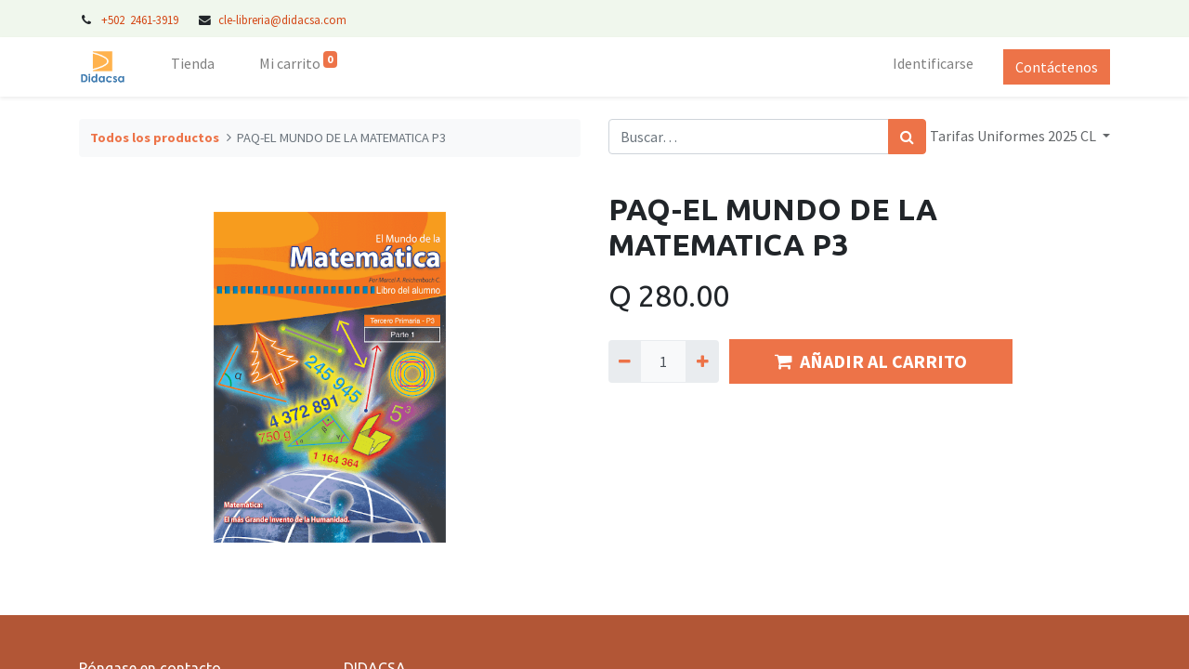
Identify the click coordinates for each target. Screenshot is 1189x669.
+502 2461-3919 (141, 19)
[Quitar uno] (624, 361)
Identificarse (933, 63)
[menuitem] (193, 67)
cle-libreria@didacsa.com (282, 19)
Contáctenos (1056, 67)
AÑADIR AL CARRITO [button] (871, 361)
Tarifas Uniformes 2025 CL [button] (1014, 135)
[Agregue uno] (702, 361)
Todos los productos (154, 137)
